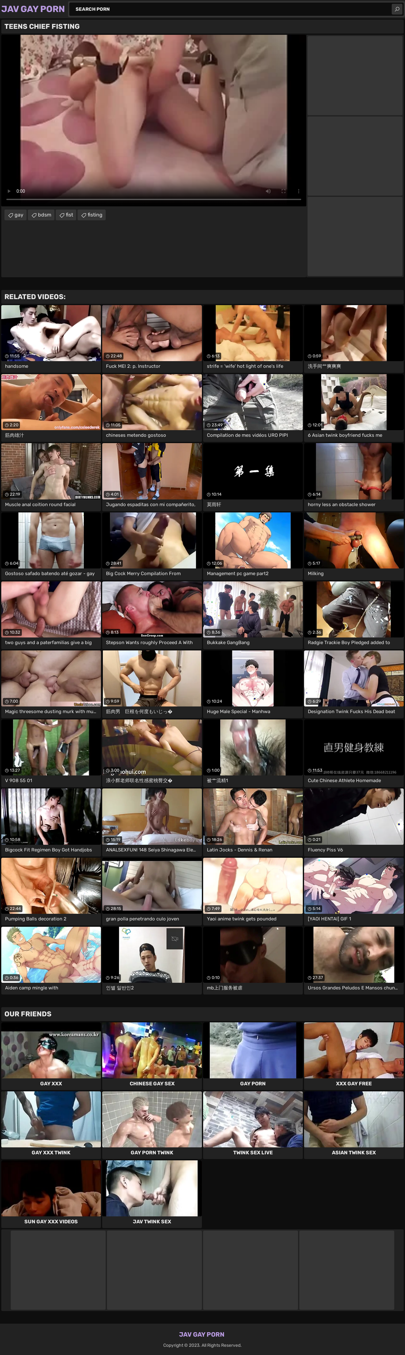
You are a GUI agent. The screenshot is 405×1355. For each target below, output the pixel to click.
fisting (95, 215)
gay (19, 215)
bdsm (44, 215)
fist (69, 215)
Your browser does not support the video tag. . (153, 120)
